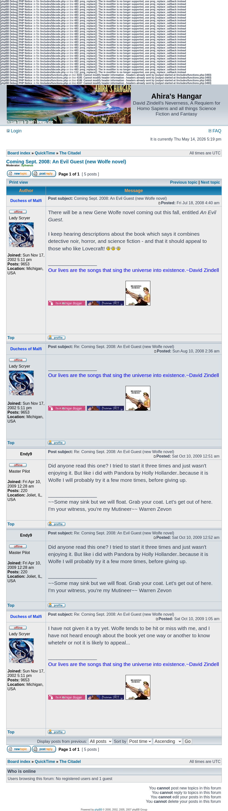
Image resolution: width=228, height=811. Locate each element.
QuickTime (45, 153)
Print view (18, 182)
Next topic (210, 182)
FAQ (214, 130)
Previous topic (183, 182)
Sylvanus (27, 165)
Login (14, 130)
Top (10, 338)
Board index (18, 153)
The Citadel (70, 153)
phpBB (98, 809)
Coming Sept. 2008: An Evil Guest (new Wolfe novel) (66, 161)
